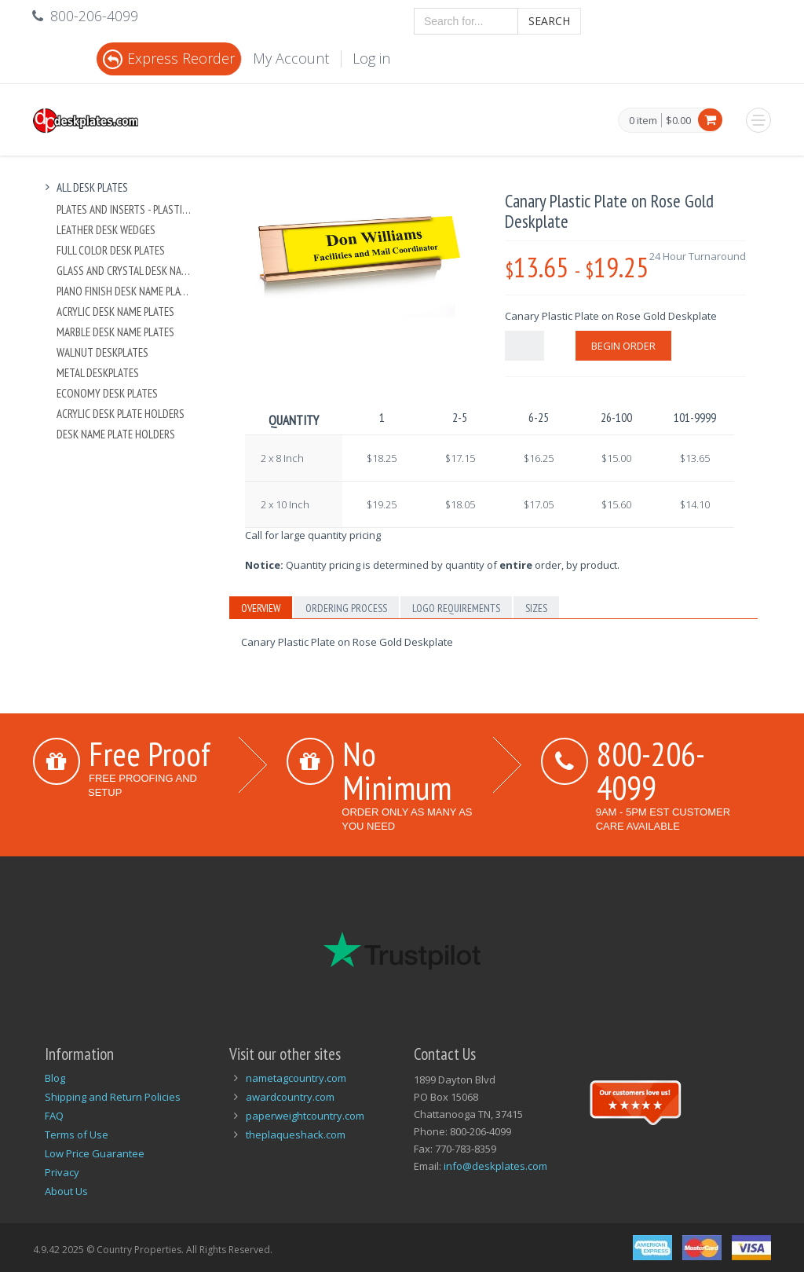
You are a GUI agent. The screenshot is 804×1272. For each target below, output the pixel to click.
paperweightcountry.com (305, 1116)
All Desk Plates (84, 187)
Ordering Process (346, 608)
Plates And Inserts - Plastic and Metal (124, 209)
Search (549, 20)
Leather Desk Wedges (106, 229)
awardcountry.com (290, 1097)
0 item (643, 121)
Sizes (536, 608)
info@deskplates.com (495, 1166)
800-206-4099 (651, 770)
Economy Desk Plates (107, 393)
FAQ (54, 1116)
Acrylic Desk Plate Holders (121, 413)
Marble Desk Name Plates (115, 331)
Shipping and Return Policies (113, 1097)
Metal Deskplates (98, 372)
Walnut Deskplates (102, 352)
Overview (260, 608)
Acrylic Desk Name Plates (115, 311)
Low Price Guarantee (94, 1153)
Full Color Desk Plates (111, 250)
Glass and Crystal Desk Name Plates (124, 270)
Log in (371, 58)
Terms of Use (76, 1134)
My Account (291, 58)
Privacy (62, 1172)
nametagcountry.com (296, 1078)
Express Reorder (169, 58)
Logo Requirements (456, 608)
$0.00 (678, 120)
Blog (55, 1078)
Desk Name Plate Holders (116, 434)
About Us (66, 1191)
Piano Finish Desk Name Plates (124, 291)
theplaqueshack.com (295, 1134)
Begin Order (623, 346)
